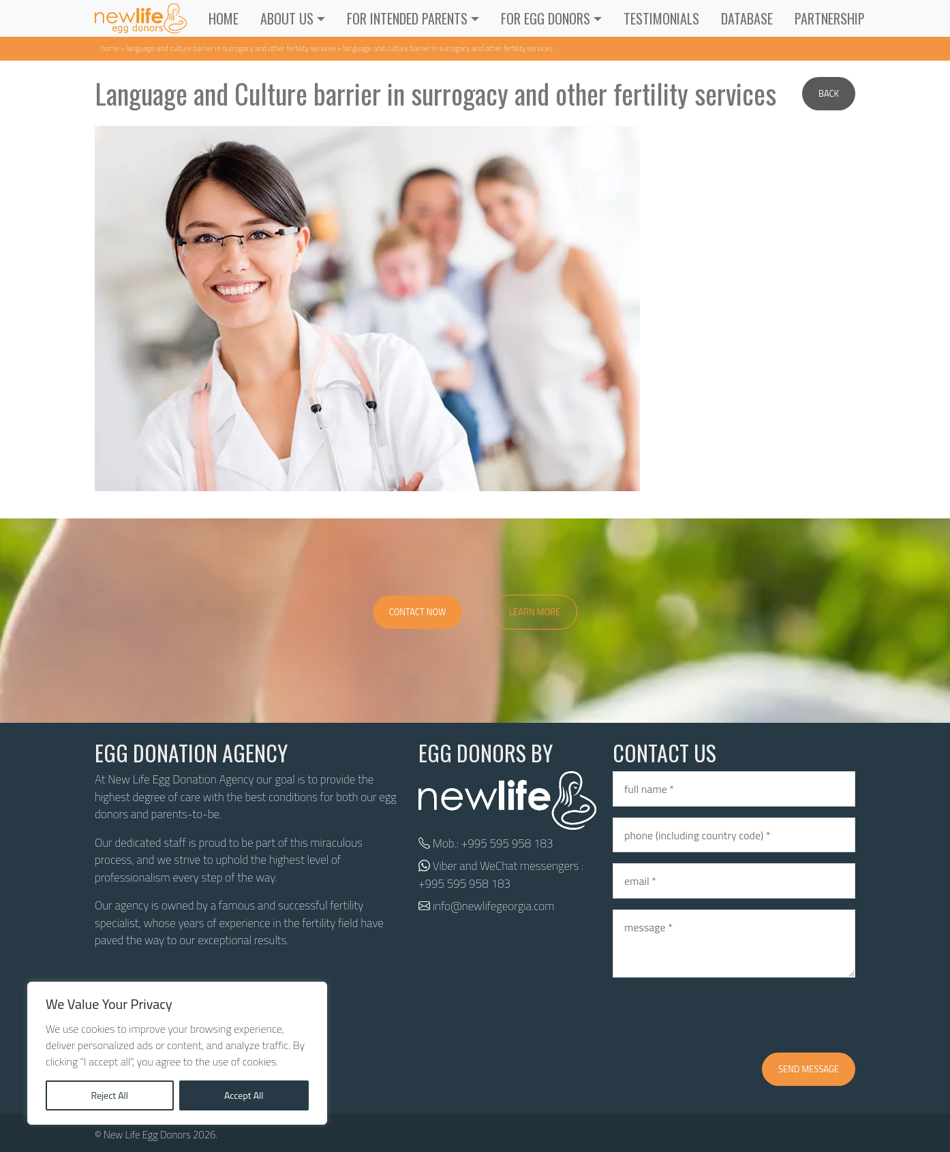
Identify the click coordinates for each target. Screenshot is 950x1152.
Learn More (535, 612)
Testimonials (661, 18)
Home (224, 18)
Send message (808, 1069)
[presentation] (716, 1015)
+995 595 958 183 (507, 843)
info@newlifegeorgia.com (494, 906)
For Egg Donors (545, 18)
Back (828, 93)
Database (747, 18)
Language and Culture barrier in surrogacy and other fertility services (231, 48)
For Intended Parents (407, 18)
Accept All (244, 1095)
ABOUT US (286, 18)
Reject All (109, 1095)
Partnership (830, 18)
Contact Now (417, 612)
